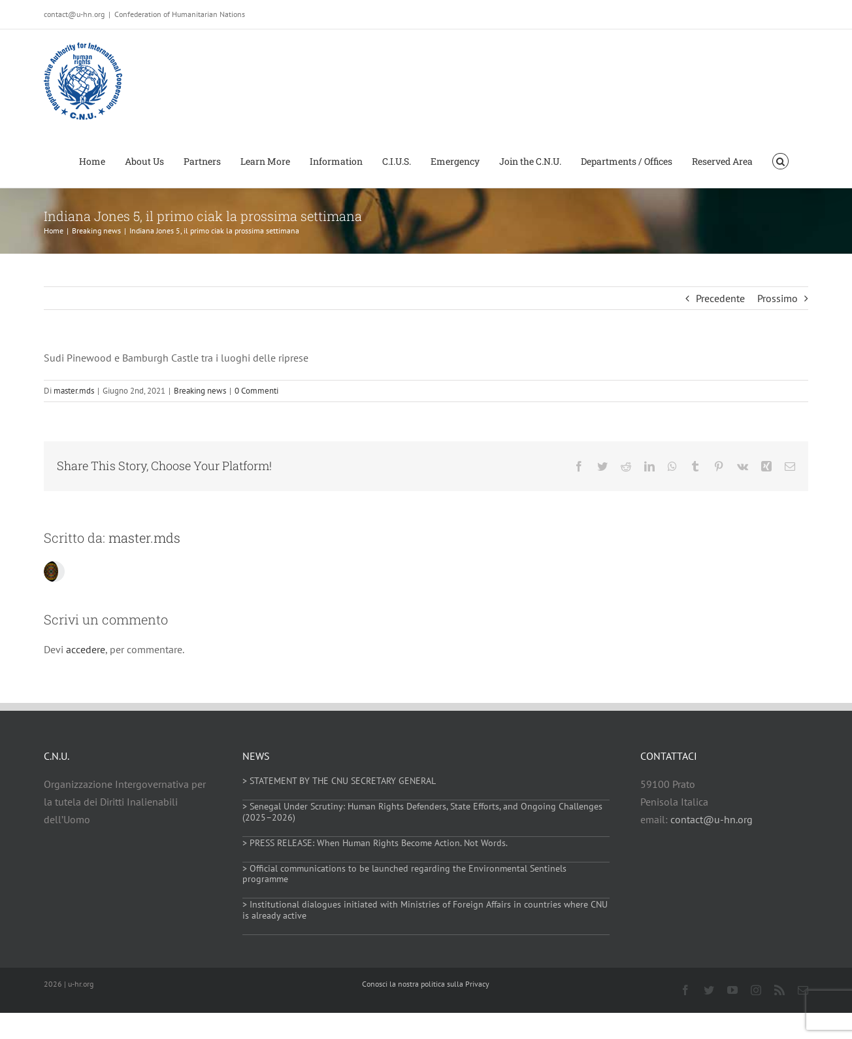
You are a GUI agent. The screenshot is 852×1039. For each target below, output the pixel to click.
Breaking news (200, 390)
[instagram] (756, 990)
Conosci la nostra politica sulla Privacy (425, 984)
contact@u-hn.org (711, 819)
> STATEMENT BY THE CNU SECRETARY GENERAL (339, 781)
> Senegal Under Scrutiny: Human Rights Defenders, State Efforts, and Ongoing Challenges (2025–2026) (422, 811)
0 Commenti (256, 390)
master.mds (74, 390)
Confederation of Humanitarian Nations (179, 14)
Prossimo (777, 298)
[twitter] (709, 990)
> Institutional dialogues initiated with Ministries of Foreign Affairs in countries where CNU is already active (425, 909)
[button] (780, 160)
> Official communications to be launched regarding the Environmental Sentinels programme (404, 873)
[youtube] (732, 990)
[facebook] (685, 990)
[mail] (803, 990)
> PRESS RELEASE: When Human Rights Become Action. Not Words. (375, 843)
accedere (85, 649)
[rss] (779, 990)
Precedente (720, 298)
